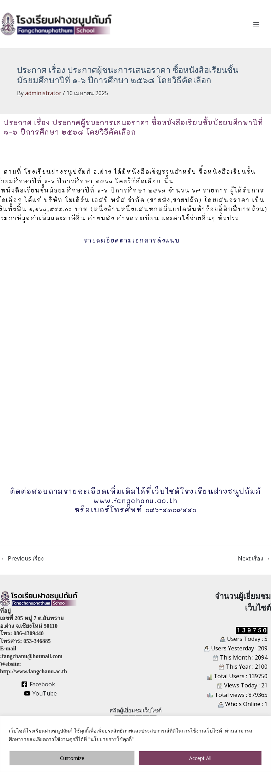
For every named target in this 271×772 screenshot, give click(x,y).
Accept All (200, 758)
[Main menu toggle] (256, 24)
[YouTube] (40, 693)
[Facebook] (38, 684)
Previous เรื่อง (22, 558)
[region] (135, 744)
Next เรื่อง (254, 558)
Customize (72, 758)
